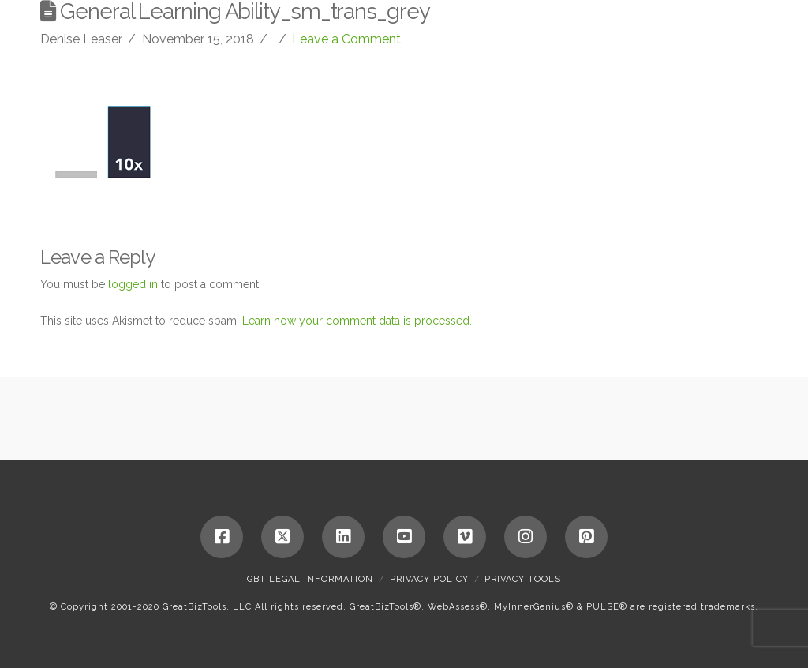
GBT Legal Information (310, 579)
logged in (133, 284)
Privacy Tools (522, 579)
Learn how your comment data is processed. (357, 320)
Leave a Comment (346, 39)
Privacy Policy (429, 579)
